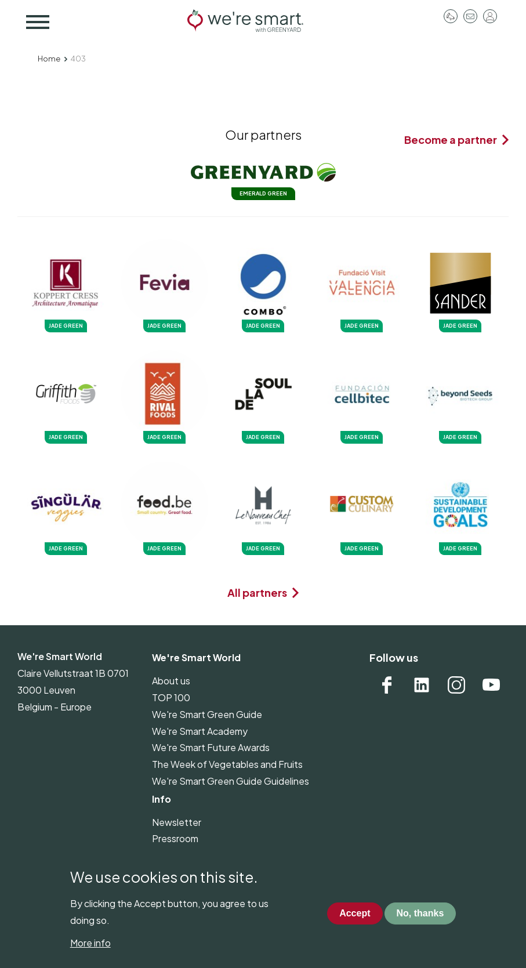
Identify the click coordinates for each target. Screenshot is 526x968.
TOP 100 (171, 697)
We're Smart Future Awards (211, 747)
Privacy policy (181, 855)
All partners (257, 592)
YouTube (491, 685)
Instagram (456, 685)
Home (49, 58)
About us (171, 681)
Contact (470, 16)
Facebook (387, 685)
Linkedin (421, 685)
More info (90, 954)
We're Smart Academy (200, 731)
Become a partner (450, 139)
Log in (490, 16)
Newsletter (176, 822)
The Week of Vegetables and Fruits (227, 764)
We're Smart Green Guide (207, 714)
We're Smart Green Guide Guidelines (230, 781)
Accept (354, 924)
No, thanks (420, 924)
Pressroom (451, 16)
